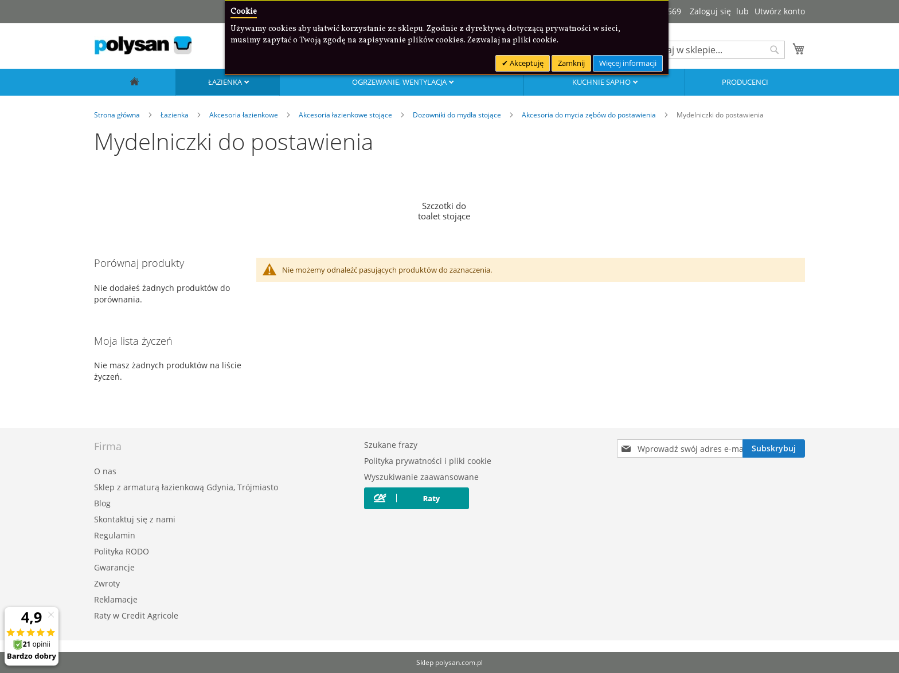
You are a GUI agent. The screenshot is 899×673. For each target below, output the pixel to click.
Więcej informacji (627, 63)
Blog (102, 503)
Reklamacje (116, 599)
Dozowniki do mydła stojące (458, 115)
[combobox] (713, 50)
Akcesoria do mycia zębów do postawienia (590, 115)
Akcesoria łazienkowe (244, 115)
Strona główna (118, 115)
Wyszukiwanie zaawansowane (421, 476)
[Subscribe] (773, 448)
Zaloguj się (710, 11)
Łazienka (226, 82)
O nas (105, 471)
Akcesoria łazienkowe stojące (346, 115)
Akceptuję (526, 63)
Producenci (745, 82)
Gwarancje (114, 567)
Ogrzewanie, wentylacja (400, 82)
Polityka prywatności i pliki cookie (427, 460)
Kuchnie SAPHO (602, 82)
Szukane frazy (390, 444)
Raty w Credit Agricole (136, 615)
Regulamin (114, 535)
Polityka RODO (121, 551)
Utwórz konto (780, 11)
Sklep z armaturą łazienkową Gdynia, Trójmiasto (186, 487)
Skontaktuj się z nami (134, 519)
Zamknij (571, 63)
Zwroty (107, 583)
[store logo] (142, 45)
